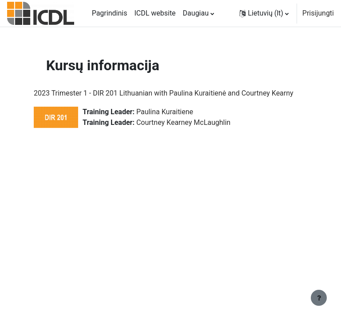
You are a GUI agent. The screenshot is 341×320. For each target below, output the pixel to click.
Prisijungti (318, 13)
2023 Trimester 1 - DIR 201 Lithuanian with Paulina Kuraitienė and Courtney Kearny (163, 93)
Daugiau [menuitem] (196, 13)
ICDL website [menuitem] (154, 13)
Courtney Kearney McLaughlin (183, 122)
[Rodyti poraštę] (319, 298)
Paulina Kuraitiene (164, 112)
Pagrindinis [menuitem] (109, 13)
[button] (264, 13)
